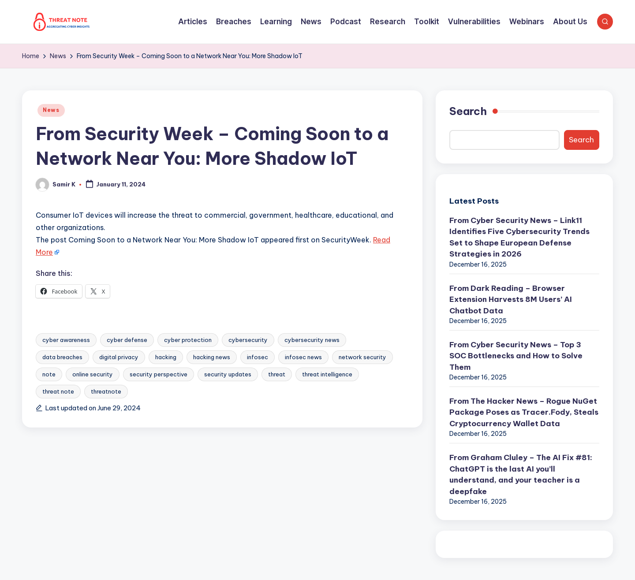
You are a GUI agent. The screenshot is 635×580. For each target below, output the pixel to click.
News (51, 110)
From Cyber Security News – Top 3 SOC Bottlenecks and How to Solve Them (516, 356)
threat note (58, 391)
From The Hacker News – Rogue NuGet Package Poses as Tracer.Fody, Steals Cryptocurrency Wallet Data (523, 412)
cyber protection (188, 339)
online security (92, 374)
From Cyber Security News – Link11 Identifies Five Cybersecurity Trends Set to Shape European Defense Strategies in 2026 (519, 237)
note (49, 374)
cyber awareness (66, 339)
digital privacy (118, 357)
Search (468, 111)
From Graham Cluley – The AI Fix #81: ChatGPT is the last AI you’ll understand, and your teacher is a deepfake (520, 474)
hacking (165, 357)
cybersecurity (248, 339)
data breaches (62, 357)
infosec (257, 357)
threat (276, 374)
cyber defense (127, 339)
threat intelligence (327, 374)
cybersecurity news (312, 339)
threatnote (106, 391)
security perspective (158, 374)
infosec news (303, 357)
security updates (227, 374)
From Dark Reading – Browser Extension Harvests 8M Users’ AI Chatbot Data (510, 299)
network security (362, 357)
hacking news (211, 357)
